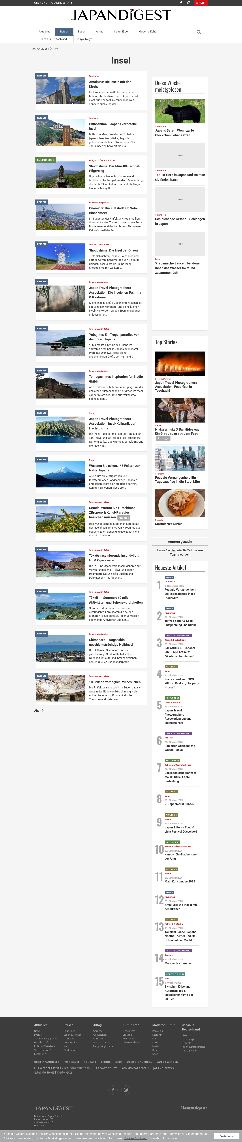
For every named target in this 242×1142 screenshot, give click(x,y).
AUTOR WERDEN (167, 1062)
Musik (155, 1046)
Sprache (98, 1030)
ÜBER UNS (40, 2)
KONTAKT (90, 1062)
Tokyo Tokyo (84, 39)
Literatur (157, 1034)
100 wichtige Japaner (45, 1038)
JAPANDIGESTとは (61, 2)
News (37, 1030)
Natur (67, 1046)
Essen (81, 31)
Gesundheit (99, 1034)
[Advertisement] (180, 305)
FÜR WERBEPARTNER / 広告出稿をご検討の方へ (63, 1068)
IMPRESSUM (71, 1062)
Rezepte (186, 1043)
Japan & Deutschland (193, 1046)
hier (173, 550)
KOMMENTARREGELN (135, 1068)
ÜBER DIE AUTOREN (139, 1062)
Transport (69, 1038)
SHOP (200, 2)
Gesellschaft (41, 1042)
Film (154, 1038)
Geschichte (129, 1030)
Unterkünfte (70, 1042)
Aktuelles (44, 31)
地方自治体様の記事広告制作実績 (53, 1072)
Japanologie (188, 1039)
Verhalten (98, 1038)
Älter (39, 710)
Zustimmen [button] (227, 1136)
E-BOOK (106, 1062)
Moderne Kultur (148, 31)
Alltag (99, 31)
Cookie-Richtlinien (135, 1138)
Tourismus (69, 1030)
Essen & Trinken (73, 1034)
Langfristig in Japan (103, 1046)
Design (156, 1050)
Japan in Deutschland (54, 39)
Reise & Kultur (190, 1050)
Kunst (155, 1042)
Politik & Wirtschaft (44, 1046)
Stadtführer (70, 1050)
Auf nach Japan (101, 1042)
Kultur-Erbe (121, 31)
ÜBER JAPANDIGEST (46, 1062)
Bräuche (127, 1034)
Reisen (64, 31)
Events (38, 1034)
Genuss (186, 1035)
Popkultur (157, 1030)
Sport (155, 1053)
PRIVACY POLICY (106, 1068)
